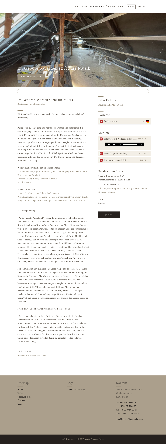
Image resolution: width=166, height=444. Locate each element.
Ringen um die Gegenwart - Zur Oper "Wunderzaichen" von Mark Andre (51, 200)
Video (86, 6)
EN (144, 6)
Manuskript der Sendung (115, 153)
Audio (78, 6)
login (132, 6)
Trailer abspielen (31, 77)
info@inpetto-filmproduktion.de (113, 188)
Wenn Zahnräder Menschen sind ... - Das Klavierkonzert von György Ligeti (53, 197)
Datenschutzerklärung (76, 389)
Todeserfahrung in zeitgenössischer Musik (37, 179)
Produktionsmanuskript (115, 160)
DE (140, 6)
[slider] (130, 144)
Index (122, 6)
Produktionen (98, 6)
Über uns (112, 6)
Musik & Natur (25, 182)
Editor (109, 214)
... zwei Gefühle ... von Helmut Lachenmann (38, 193)
